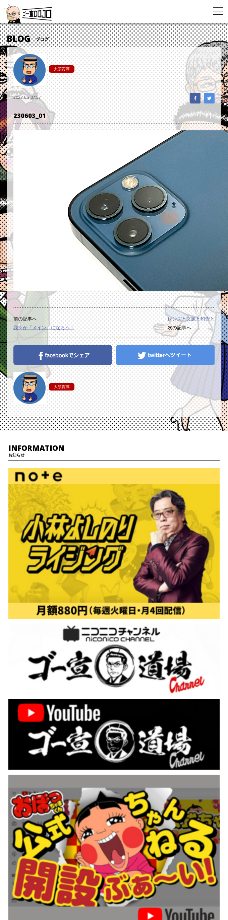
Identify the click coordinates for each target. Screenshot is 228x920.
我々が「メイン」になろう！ (43, 327)
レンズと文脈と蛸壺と (191, 318)
